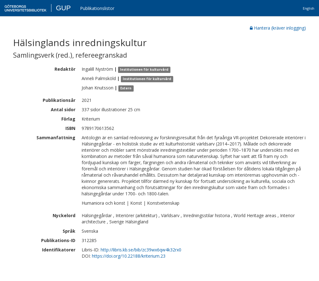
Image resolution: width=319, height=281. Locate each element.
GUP (63, 8)
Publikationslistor (97, 8)
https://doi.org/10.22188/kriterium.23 (128, 256)
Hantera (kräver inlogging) (278, 28)
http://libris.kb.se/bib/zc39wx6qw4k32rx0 (141, 250)
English (308, 8)
